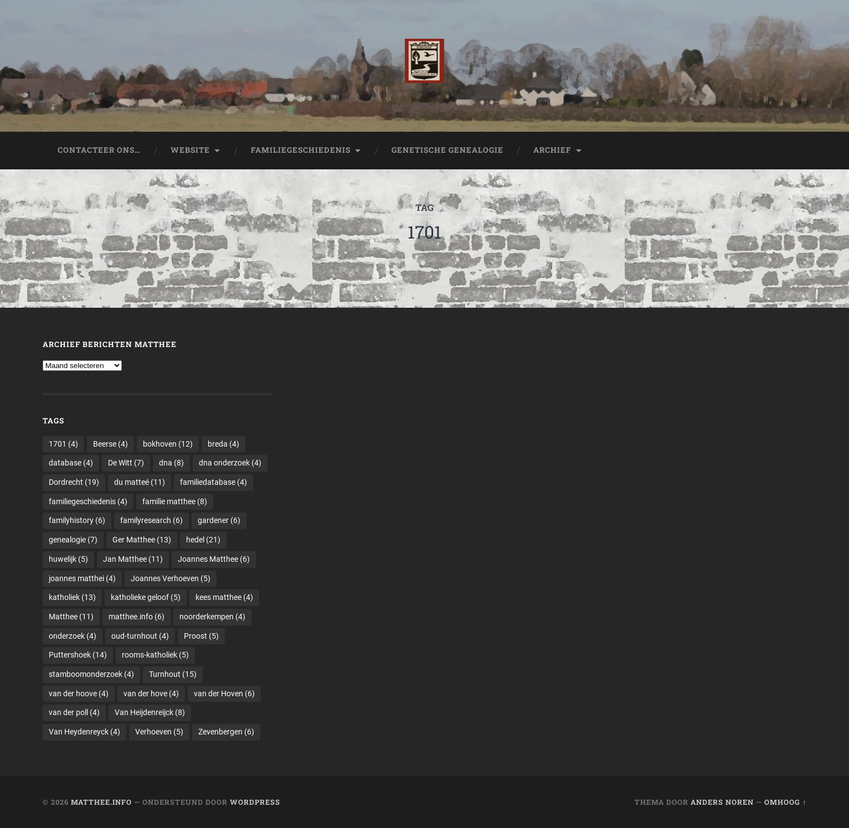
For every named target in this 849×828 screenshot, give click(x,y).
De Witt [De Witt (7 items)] (126, 462)
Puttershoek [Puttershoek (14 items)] (78, 654)
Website (190, 150)
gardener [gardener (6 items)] (219, 520)
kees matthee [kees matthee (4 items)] (224, 597)
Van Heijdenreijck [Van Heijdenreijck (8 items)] (150, 712)
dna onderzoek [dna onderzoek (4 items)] (230, 462)
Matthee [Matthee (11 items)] (71, 616)
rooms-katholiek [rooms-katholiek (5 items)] (155, 654)
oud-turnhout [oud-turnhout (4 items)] (140, 636)
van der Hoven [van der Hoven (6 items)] (224, 693)
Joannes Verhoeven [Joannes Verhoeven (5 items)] (170, 578)
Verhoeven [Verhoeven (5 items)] (159, 731)
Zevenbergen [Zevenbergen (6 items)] (226, 731)
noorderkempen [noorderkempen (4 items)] (212, 616)
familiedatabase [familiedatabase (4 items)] (213, 482)
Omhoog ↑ (785, 802)
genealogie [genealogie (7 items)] (73, 539)
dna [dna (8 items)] (171, 462)
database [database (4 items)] (71, 462)
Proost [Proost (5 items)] (201, 636)
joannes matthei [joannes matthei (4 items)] (82, 578)
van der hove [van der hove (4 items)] (151, 693)
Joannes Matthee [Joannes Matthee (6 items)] (214, 559)
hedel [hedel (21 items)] (203, 539)
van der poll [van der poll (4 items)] (74, 712)
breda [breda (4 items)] (223, 443)
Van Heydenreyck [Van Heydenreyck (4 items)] (84, 731)
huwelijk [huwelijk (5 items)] (68, 559)
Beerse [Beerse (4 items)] (110, 443)
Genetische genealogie (447, 150)
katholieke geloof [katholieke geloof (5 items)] (146, 597)
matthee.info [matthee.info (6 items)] (136, 616)
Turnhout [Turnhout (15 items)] (173, 674)
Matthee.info (101, 802)
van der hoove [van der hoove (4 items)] (79, 693)
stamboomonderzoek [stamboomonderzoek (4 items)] (91, 674)
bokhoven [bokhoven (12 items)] (168, 443)
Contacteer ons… (99, 150)
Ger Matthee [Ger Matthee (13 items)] (141, 539)
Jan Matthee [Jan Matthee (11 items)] (133, 559)
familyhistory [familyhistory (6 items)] (77, 520)
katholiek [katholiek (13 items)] (72, 597)
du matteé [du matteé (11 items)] (139, 482)
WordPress (255, 802)
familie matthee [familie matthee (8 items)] (174, 501)
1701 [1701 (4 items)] (63, 443)
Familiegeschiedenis (301, 150)
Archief (552, 150)
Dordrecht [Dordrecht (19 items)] (74, 482)
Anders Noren (722, 802)
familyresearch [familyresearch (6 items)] (151, 520)
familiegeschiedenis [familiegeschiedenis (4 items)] (88, 501)
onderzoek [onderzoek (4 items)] (72, 636)
